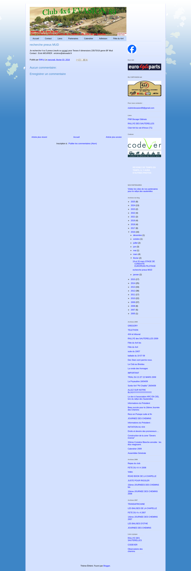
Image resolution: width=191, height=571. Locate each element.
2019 (133, 220)
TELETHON (133, 330)
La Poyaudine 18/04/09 (138, 381)
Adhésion (103, 39)
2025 (133, 202)
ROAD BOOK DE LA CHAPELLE (142, 476)
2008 (133, 306)
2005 (133, 314)
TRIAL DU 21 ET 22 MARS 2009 (142, 377)
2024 (133, 205)
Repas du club (134, 463)
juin (135, 247)
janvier (136, 275)
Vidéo (130, 472)
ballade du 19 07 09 (136, 356)
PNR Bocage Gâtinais (137, 119)
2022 (133, 213)
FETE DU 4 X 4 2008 (137, 468)
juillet (135, 243)
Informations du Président (139, 403)
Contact (48, 39)
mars (135, 254)
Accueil (36, 39)
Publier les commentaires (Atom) (83, 144)
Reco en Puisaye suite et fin (140, 414)
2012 (133, 291)
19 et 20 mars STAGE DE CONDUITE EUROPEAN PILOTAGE (144, 263)
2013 (133, 287)
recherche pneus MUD (142, 270)
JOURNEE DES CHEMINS (139, 418)
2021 (133, 217)
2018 (133, 224)
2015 (133, 279)
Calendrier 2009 (135, 449)
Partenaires (73, 39)
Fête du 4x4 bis (134, 343)
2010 (133, 298)
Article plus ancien (114, 137)
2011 (133, 295)
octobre (136, 239)
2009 (133, 302)
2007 (133, 310)
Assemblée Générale (137, 453)
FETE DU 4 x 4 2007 (137, 513)
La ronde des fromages (138, 368)
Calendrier (88, 39)
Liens (60, 39)
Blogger (106, 566)
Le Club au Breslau (136, 364)
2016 (133, 232)
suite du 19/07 (134, 351)
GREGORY (133, 326)
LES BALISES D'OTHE (138, 524)
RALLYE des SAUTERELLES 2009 (143, 339)
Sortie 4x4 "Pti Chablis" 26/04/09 (142, 386)
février (136, 258)
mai (135, 250)
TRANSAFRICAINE (136, 504)
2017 (133, 228)
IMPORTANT (133, 373)
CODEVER (132, 545)
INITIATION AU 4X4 (136, 427)
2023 (133, 209)
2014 (133, 283)
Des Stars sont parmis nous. (140, 360)
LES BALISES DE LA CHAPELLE (142, 508)
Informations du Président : (139, 423)
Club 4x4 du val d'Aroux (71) (140, 128)
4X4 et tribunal (134, 334)
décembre (137, 235)
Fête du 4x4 (118, 39)
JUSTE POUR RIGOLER (138, 481)
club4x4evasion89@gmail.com (141, 108)
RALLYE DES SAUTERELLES (141, 124)
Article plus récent (39, 137)
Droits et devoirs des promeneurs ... (143, 431)
